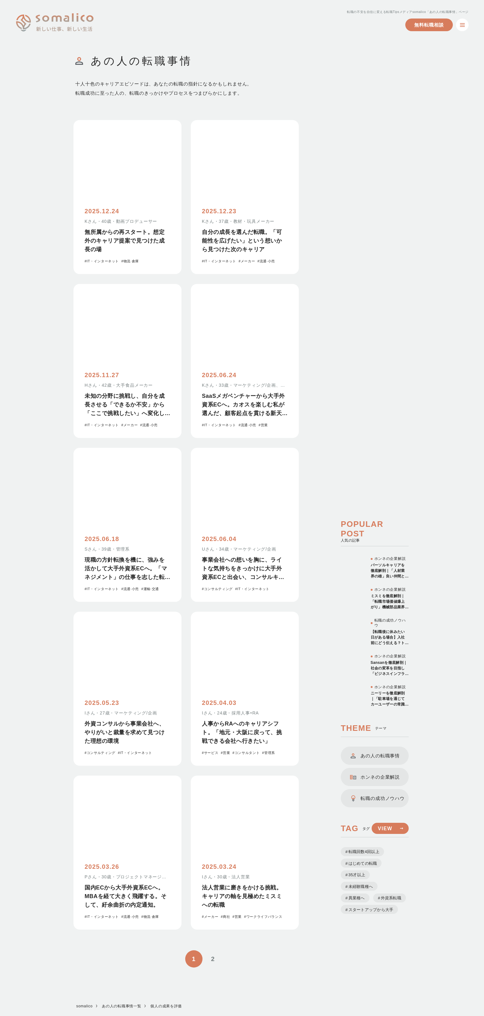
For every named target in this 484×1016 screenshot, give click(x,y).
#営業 (263, 425)
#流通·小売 (266, 261)
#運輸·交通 (150, 589)
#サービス (210, 753)
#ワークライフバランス (263, 916)
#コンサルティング (217, 589)
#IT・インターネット (102, 261)
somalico (84, 1006)
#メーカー (247, 261)
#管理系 (268, 753)
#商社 (225, 916)
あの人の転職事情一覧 (121, 1006)
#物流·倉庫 (130, 261)
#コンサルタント (246, 753)
